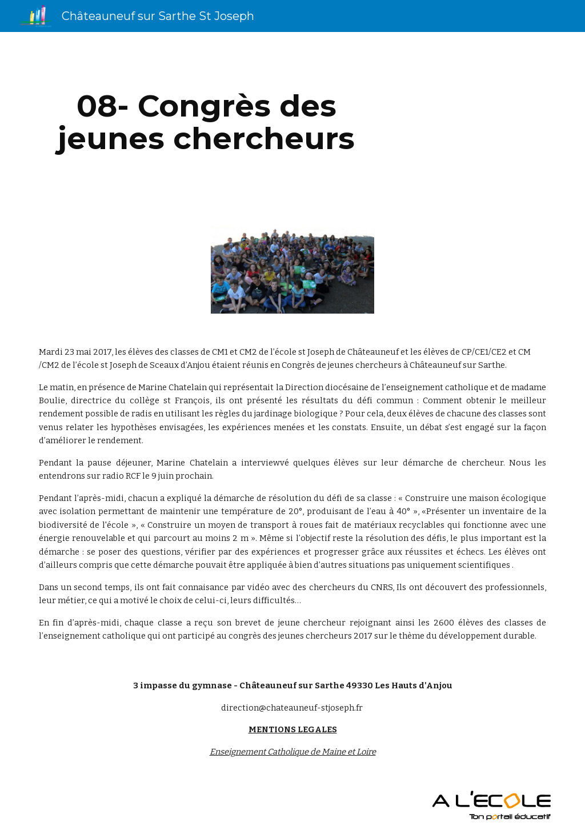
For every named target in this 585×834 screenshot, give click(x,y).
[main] (206, 122)
